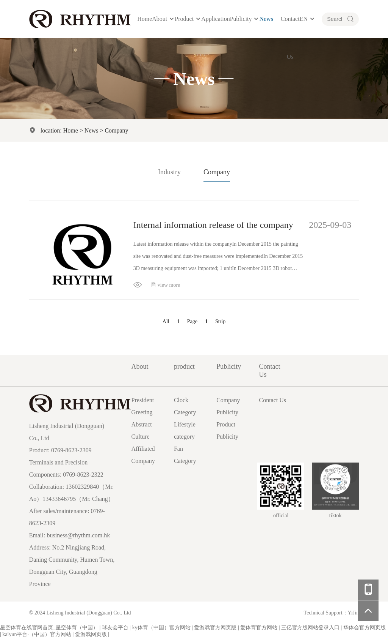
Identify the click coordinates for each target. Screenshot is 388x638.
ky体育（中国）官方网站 (161, 627)
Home (144, 19)
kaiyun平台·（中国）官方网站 (36, 634)
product (184, 19)
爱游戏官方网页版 (215, 627)
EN (304, 19)
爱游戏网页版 (91, 634)
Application (215, 19)
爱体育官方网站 (258, 627)
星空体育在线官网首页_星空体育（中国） (49, 627)
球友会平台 (115, 627)
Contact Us (290, 38)
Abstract (141, 424)
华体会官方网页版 (364, 627)
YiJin (353, 613)
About (159, 19)
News (266, 19)
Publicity (241, 19)
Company (116, 130)
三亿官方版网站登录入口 (310, 627)
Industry (169, 172)
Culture (140, 436)
